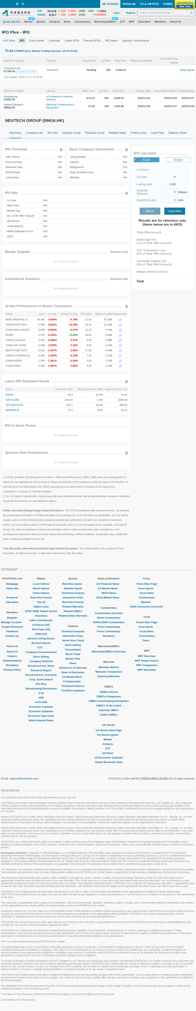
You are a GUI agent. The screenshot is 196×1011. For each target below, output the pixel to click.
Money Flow (73, 658)
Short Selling (41, 656)
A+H (41, 693)
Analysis (108, 743)
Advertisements (12, 660)
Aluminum (52, 69)
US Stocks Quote (108, 734)
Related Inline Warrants (73, 615)
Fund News (147, 631)
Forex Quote (146, 588)
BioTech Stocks (41, 643)
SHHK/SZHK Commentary (109, 622)
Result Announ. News (41, 665)
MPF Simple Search (147, 660)
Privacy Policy (12, 669)
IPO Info (11, 193)
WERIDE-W (12, 410)
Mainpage (12, 583)
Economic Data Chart (41, 715)
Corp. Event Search (41, 679)
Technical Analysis (73, 592)
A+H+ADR (41, 702)
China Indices (41, 592)
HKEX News (108, 592)
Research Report (41, 670)
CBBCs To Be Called (108, 705)
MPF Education (146, 669)
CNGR (9, 394)
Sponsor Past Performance (26, 453)
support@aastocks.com (24, 778)
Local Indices (41, 583)
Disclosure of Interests (73, 667)
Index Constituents (41, 620)
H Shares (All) (41, 624)
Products (12, 597)
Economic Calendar (41, 706)
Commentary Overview (109, 613)
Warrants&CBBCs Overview (109, 651)
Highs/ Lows (41, 606)
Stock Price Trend (73, 640)
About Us (12, 651)
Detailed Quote (73, 588)
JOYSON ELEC (15, 404)
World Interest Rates (41, 720)
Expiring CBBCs (109, 710)
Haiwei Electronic (14, 104)
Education (12, 602)
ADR (41, 697)
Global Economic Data (108, 762)
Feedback (12, 631)
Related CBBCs (73, 611)
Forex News (147, 592)
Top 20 (41, 602)
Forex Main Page (147, 583)
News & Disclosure (73, 672)
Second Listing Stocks (41, 638)
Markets (147, 602)
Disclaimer (12, 665)
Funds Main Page (146, 622)
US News (108, 753)
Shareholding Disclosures (41, 688)
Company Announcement (41, 652)
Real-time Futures (41, 597)
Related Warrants (72, 606)
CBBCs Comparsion (108, 696)
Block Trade (73, 654)
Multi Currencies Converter (146, 606)
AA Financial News (108, 583)
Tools (146, 640)
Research (109, 635)
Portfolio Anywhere (73, 690)
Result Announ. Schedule (41, 674)
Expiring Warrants (109, 676)
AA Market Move (73, 676)
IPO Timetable (16, 149)
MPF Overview (147, 656)
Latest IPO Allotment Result (27, 381)
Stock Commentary (108, 617)
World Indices (41, 588)
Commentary (147, 597)
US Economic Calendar (109, 757)
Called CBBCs (108, 714)
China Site (12, 588)
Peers (72, 663)
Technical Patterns (73, 685)
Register (12, 617)
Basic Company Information (91, 149)
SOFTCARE (13, 399)
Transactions (73, 649)
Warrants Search (109, 667)
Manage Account (12, 622)
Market (109, 739)
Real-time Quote (73, 583)
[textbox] (166, 12)
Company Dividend (41, 661)
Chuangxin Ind (12, 68)
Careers (12, 656)
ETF (41, 647)
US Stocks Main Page (109, 730)
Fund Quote (147, 626)
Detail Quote (187, 69)
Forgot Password (12, 626)
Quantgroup (10, 96)
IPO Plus (41, 684)
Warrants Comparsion (108, 671)
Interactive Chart (73, 597)
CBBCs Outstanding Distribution (109, 701)
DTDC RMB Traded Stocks (41, 611)
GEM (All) (41, 633)
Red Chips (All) (41, 629)
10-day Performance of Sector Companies (38, 306)
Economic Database (41, 711)
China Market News (108, 597)
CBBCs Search (109, 691)
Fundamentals (73, 681)
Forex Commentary (108, 631)
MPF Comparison (146, 665)
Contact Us (12, 635)
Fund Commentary (108, 626)
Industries (41, 615)
